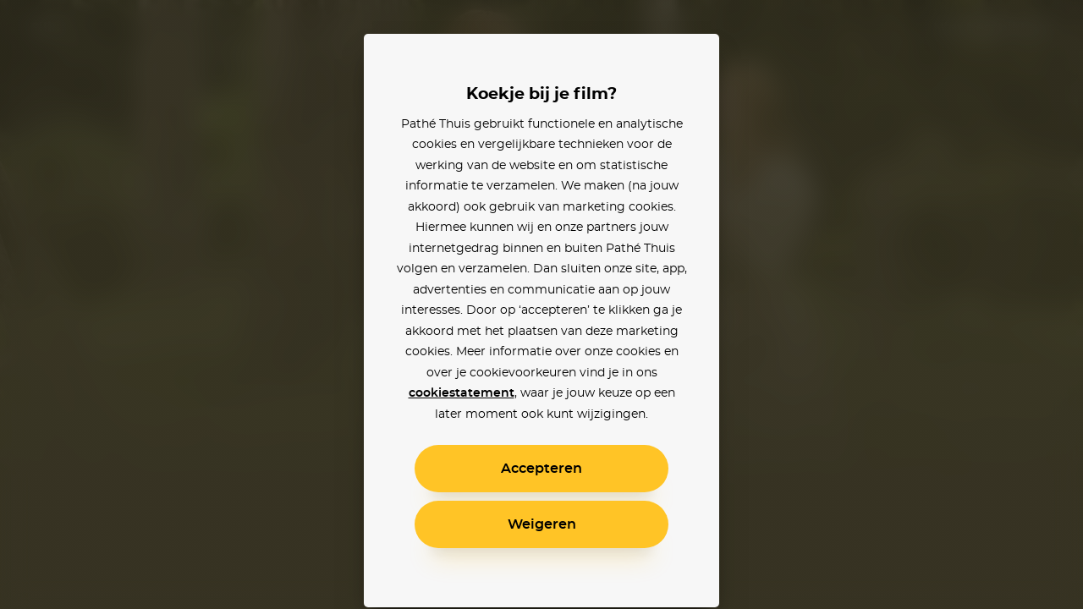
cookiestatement (461, 393)
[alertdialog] (541, 304)
